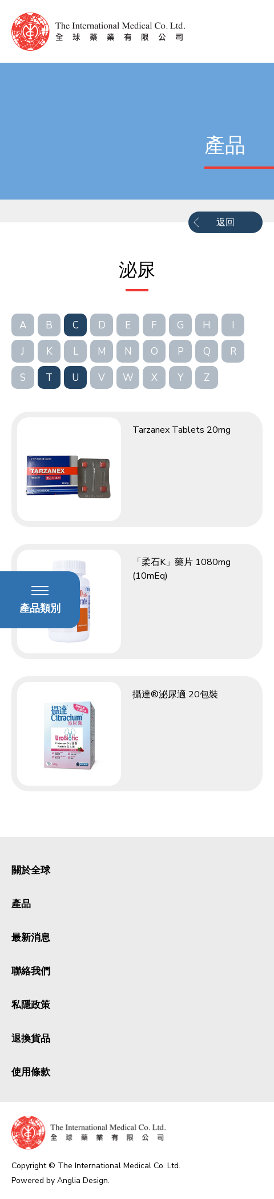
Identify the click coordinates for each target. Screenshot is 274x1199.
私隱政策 (30, 1004)
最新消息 (30, 937)
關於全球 (30, 870)
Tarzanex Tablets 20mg (181, 430)
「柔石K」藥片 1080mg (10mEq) (181, 569)
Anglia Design (82, 1180)
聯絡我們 (30, 971)
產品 (21, 904)
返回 (225, 222)
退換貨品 (30, 1038)
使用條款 (30, 1072)
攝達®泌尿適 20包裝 (175, 694)
